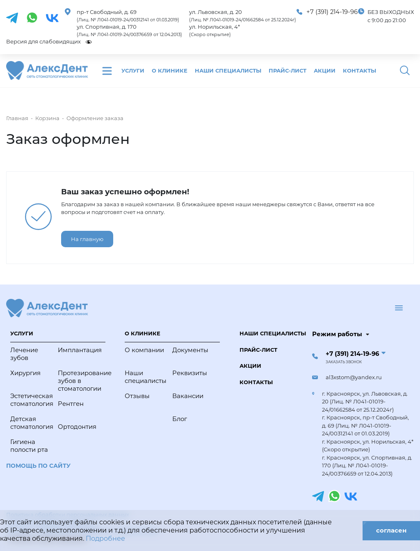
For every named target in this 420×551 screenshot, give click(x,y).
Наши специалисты (228, 70)
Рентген (71, 404)
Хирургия (25, 373)
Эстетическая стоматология (31, 400)
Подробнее (105, 538)
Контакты (359, 70)
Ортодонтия (77, 426)
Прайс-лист (287, 70)
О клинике (169, 70)
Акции (325, 70)
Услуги (132, 70)
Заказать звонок (344, 362)
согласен (391, 531)
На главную (87, 239)
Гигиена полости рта (29, 445)
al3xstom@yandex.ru (354, 377)
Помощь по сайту (38, 465)
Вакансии (187, 396)
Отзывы (137, 396)
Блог (179, 419)
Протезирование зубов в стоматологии (79, 380)
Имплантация (79, 350)
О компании (144, 350)
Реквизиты (189, 373)
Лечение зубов (24, 354)
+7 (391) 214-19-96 (332, 12)
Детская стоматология (31, 422)
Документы (190, 350)
